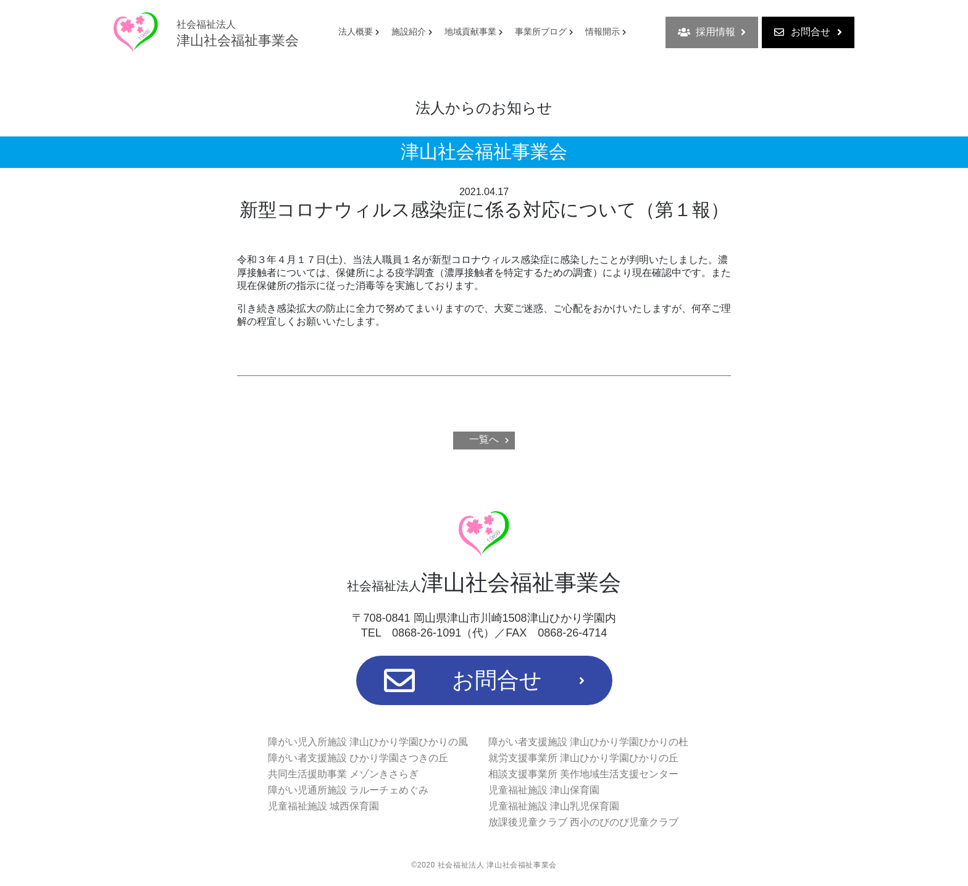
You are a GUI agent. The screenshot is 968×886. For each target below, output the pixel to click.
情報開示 (602, 31)
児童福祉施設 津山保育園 (543, 790)
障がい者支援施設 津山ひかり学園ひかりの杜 (588, 742)
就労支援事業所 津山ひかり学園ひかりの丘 (583, 758)
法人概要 (355, 31)
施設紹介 (408, 31)
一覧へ (484, 439)
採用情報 (712, 32)
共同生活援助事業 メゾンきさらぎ (343, 774)
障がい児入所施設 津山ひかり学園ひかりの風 (368, 742)
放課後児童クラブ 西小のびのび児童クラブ (583, 822)
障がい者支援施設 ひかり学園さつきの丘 (358, 758)
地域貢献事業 (470, 31)
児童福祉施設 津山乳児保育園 (553, 806)
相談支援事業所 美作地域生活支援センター (583, 774)
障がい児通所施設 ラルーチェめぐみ (348, 790)
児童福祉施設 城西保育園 (323, 806)
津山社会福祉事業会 (238, 33)
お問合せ (808, 32)
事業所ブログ (541, 31)
